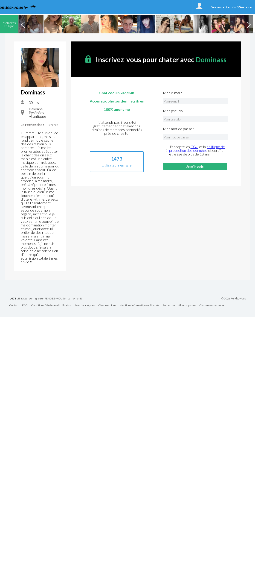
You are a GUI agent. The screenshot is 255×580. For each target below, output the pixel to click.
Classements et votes (211, 305)
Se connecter (221, 7)
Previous (22, 24)
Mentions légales (85, 305)
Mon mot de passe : (178, 129)
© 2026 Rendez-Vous (233, 298)
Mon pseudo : (173, 111)
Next (248, 24)
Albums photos (187, 305)
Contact (14, 305)
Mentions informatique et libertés (139, 305)
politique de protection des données (197, 148)
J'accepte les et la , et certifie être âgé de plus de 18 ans (197, 150)
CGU (194, 146)
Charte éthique (107, 305)
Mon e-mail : (172, 93)
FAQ (25, 305)
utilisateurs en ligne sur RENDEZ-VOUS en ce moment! (45, 298)
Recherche (168, 305)
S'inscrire (244, 7)
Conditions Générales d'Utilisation (51, 305)
